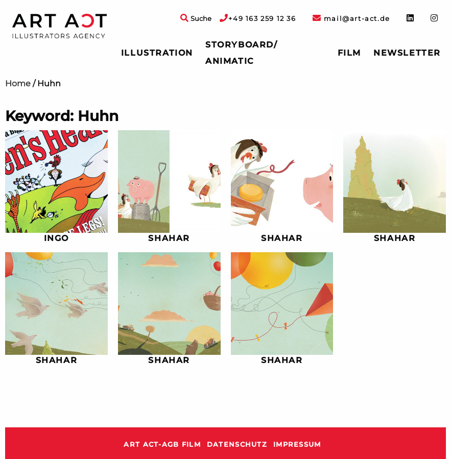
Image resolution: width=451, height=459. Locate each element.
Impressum (297, 444)
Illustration (157, 53)
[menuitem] (157, 53)
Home (18, 83)
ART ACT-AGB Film (162, 444)
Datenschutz (237, 444)
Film (349, 53)
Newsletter (407, 53)
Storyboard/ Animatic (241, 53)
